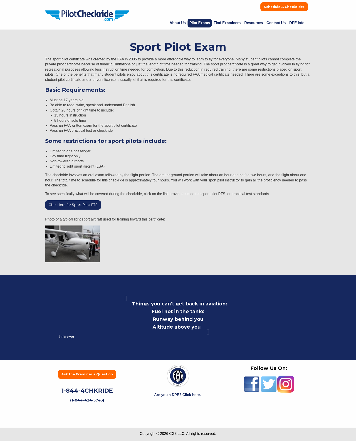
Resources (253, 23)
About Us (178, 23)
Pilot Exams (199, 23)
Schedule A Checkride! (284, 7)
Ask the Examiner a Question (87, 374)
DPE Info (296, 23)
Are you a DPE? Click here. (178, 395)
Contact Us (276, 23)
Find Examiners (227, 23)
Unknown (66, 337)
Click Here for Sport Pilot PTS (73, 205)
